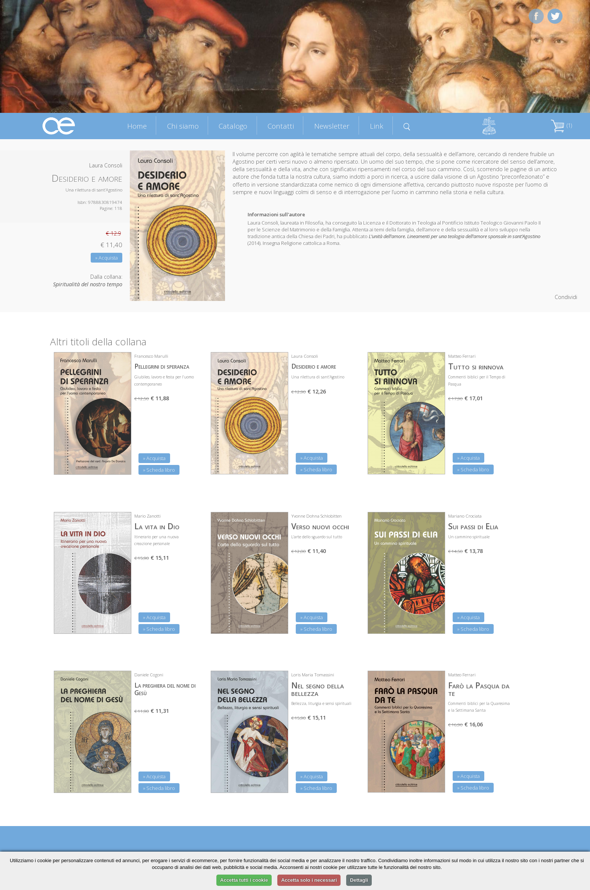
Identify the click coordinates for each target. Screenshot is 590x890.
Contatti (281, 126)
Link (376, 126)
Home (137, 126)
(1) (561, 125)
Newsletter (332, 126)
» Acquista (106, 257)
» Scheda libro (159, 469)
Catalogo (233, 126)
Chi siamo (183, 126)
